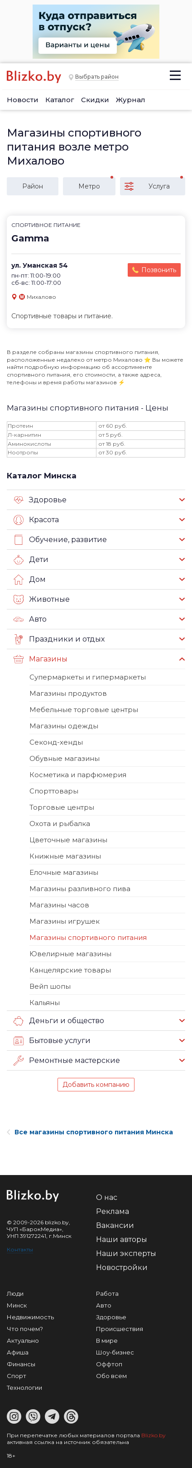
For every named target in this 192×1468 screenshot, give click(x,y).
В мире (107, 1340)
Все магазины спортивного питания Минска (90, 1132)
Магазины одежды (63, 726)
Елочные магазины (63, 872)
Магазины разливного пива (79, 888)
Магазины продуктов (68, 693)
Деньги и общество (59, 1021)
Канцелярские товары (70, 970)
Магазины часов (59, 905)
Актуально (23, 1340)
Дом (30, 580)
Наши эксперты (126, 1253)
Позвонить (158, 270)
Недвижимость (30, 1317)
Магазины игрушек (64, 921)
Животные (42, 599)
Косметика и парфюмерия (77, 774)
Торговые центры (61, 807)
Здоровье (40, 500)
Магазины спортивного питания (88, 937)
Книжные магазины (65, 856)
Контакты (20, 1249)
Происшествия (119, 1328)
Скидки (95, 99)
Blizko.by (153, 1435)
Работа (107, 1293)
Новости (22, 99)
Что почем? (25, 1328)
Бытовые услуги (52, 1041)
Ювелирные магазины (70, 953)
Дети (31, 560)
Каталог (59, 99)
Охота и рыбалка (59, 823)
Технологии (24, 1387)
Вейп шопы (50, 986)
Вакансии (115, 1225)
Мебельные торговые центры (83, 709)
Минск (17, 1305)
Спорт (16, 1375)
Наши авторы (121, 1239)
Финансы (21, 1364)
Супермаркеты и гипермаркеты (87, 677)
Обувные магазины (64, 758)
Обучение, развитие (60, 540)
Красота (36, 520)
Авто (30, 619)
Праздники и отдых (59, 639)
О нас (106, 1197)
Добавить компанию (96, 1085)
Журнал (130, 99)
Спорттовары (53, 791)
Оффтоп (109, 1364)
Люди (15, 1293)
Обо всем (111, 1375)
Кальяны (44, 1002)
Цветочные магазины (68, 839)
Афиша (18, 1352)
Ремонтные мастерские (67, 1061)
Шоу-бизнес (115, 1352)
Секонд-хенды (56, 742)
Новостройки (122, 1267)
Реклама (112, 1211)
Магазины (40, 659)
